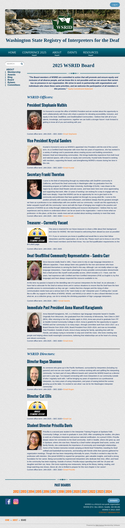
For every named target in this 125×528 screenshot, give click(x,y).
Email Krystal (68, 168)
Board (11, 80)
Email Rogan (68, 389)
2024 (108, 491)
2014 (31, 491)
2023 (100, 491)
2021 (84, 491)
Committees (14, 85)
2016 (46, 491)
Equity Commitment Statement (80, 89)
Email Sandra (64, 301)
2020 (76, 491)
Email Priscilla (69, 470)
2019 (69, 491)
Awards (12, 74)
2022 (92, 491)
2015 (39, 491)
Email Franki (68, 216)
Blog (10, 77)
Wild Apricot (99, 525)
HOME (7, 520)
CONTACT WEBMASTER (109, 512)
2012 (16, 491)
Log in (114, 4)
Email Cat (67, 419)
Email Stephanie (70, 134)
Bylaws (11, 82)
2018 (61, 491)
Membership (14, 72)
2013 (23, 491)
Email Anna (68, 341)
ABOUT (10, 69)
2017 (53, 491)
